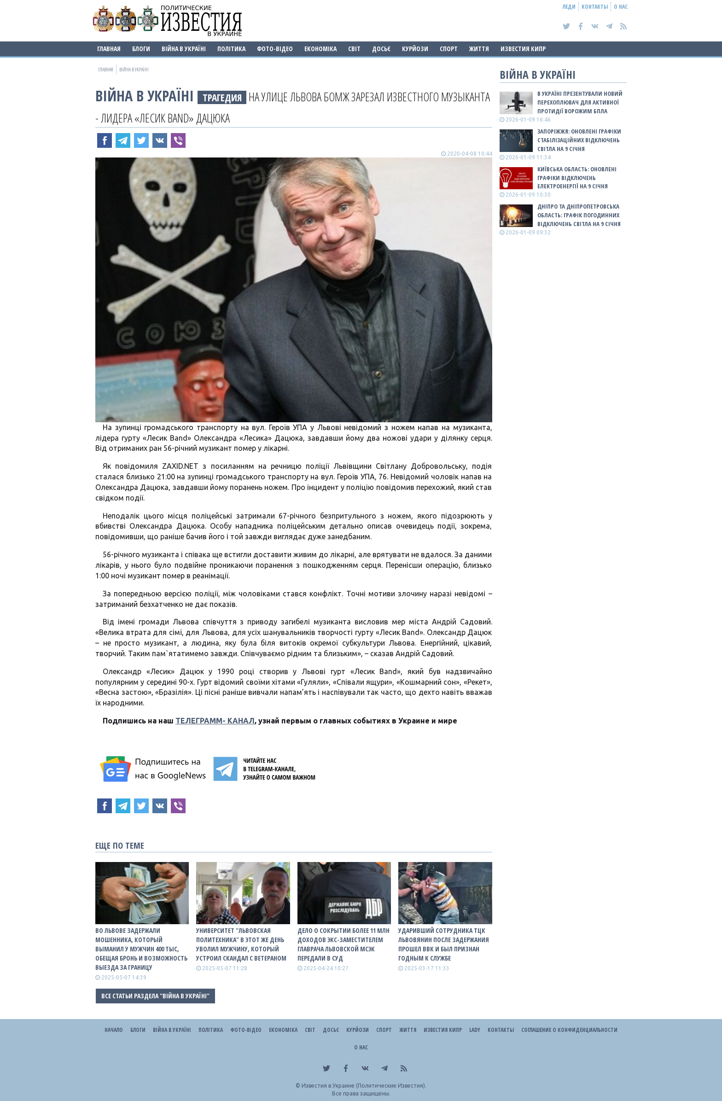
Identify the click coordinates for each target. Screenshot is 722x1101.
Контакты (595, 7)
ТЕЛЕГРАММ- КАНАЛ (215, 721)
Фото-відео (275, 48)
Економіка (320, 48)
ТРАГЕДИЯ (222, 97)
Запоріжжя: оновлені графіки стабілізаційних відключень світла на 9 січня (579, 140)
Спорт (449, 48)
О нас (621, 7)
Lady (474, 1030)
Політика (231, 48)
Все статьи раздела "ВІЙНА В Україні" (155, 995)
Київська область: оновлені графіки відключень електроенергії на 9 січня (577, 178)
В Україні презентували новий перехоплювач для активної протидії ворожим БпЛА (580, 102)
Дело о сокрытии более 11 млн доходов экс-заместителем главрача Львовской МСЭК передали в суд (343, 944)
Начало (114, 1030)
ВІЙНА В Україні (184, 48)
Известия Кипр (523, 48)
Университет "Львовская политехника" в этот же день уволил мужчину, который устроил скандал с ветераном (241, 944)
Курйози (415, 48)
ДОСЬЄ (381, 48)
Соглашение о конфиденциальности (569, 1030)
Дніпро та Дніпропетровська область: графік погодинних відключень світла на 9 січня (579, 215)
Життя (479, 48)
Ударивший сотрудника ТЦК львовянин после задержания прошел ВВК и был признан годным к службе (443, 944)
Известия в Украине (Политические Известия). (364, 1086)
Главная (109, 48)
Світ (354, 48)
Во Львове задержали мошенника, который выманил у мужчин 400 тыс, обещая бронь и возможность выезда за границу (141, 949)
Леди (569, 7)
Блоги (141, 48)
